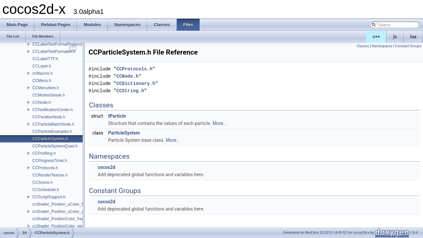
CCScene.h (42, 182)
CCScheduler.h (45, 189)
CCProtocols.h (45, 168)
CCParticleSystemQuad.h (55, 146)
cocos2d (106, 167)
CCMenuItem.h (45, 88)
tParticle (117, 116)
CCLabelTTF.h (45, 59)
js (395, 36)
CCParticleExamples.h (52, 131)
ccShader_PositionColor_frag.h (59, 219)
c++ (376, 36)
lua (413, 36)
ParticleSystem (124, 133)
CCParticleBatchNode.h (53, 124)
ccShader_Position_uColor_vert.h (62, 211)
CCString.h (130, 91)
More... (219, 123)
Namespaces (382, 46)
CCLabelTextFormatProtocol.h (59, 44)
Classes (363, 46)
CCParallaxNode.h (48, 117)
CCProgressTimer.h (49, 160)
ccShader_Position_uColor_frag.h (62, 204)
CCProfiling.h (44, 153)
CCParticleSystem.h (50, 139)
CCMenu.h (41, 80)
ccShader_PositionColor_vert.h (59, 226)
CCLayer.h (41, 66)
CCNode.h (41, 102)
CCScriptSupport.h (48, 197)
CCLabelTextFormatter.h (53, 51)
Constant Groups (408, 46)
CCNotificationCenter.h (52, 109)
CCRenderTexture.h (49, 175)
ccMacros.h (42, 73)
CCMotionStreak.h (48, 95)
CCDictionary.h (135, 83)
